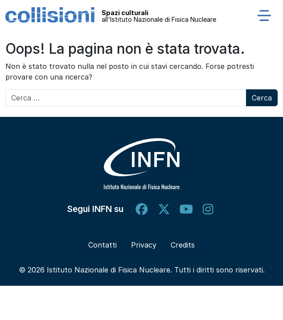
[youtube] (186, 209)
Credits (183, 244)
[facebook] (141, 209)
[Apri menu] (264, 15)
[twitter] (164, 209)
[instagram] (208, 209)
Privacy (143, 244)
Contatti (102, 244)
